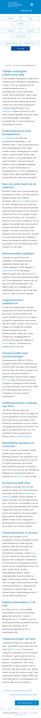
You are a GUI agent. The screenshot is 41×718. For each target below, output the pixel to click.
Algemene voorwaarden (30, 713)
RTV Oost (6, 380)
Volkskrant (6, 111)
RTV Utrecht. (15, 649)
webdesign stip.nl (20, 714)
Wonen (11, 18)
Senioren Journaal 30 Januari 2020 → (24, 695)
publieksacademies (23, 436)
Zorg (30, 18)
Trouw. (34, 553)
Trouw (20, 201)
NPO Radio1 (19, 476)
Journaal (20, 48)
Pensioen (30, 31)
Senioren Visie (30, 43)
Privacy (20, 713)
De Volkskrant (8, 138)
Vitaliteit (20, 24)
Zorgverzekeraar (10, 43)
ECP (18, 619)
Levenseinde (20, 36)
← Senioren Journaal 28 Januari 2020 (17, 690)
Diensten (10, 31)
